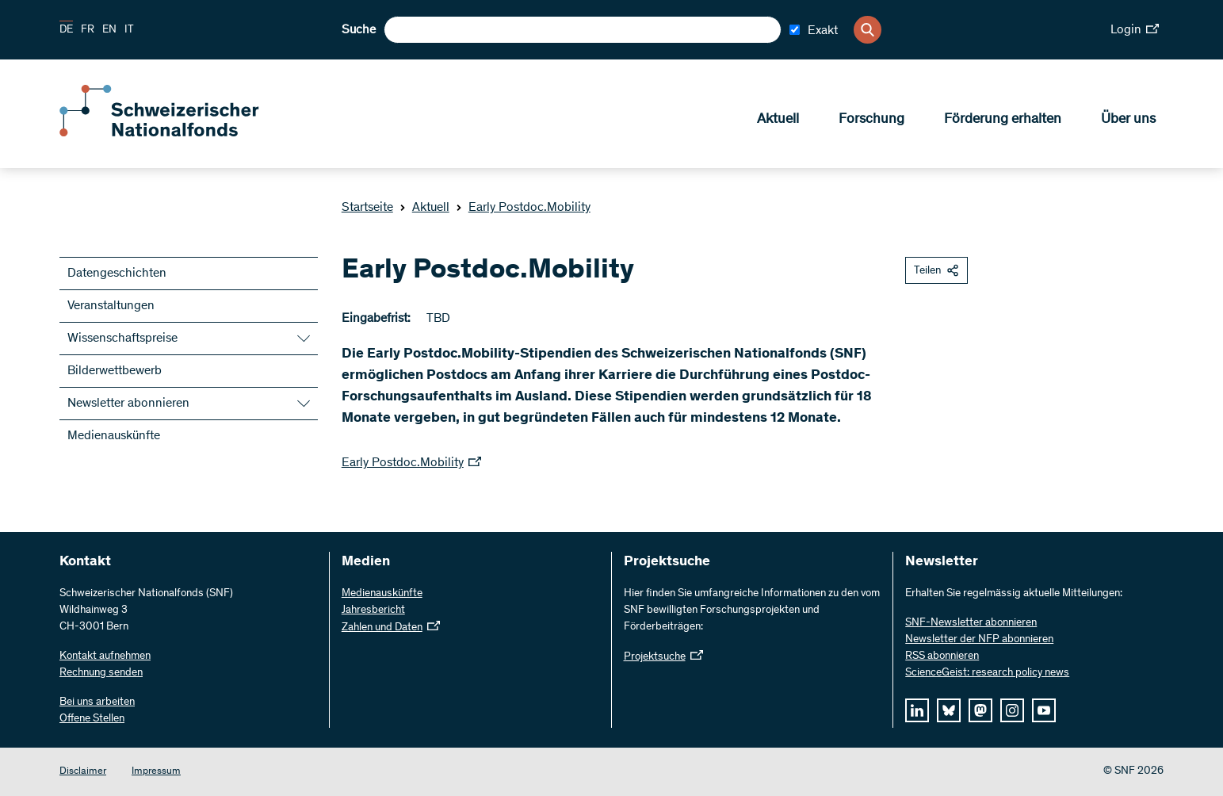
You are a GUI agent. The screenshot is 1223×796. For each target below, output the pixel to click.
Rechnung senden (101, 673)
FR (87, 30)
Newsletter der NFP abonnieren (979, 639)
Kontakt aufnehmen (105, 656)
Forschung (871, 120)
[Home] (174, 133)
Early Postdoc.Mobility (523, 207)
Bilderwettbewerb (114, 371)
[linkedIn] (917, 710)
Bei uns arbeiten (97, 702)
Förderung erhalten (1002, 120)
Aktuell (778, 120)
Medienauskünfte (113, 436)
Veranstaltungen (111, 306)
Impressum (156, 772)
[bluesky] (949, 710)
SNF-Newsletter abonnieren (971, 623)
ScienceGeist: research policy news (987, 673)
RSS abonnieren (942, 656)
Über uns (1128, 120)
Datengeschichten (116, 273)
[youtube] (1044, 710)
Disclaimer (82, 772)
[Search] (867, 30)
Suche (359, 30)
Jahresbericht (373, 610)
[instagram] (1012, 710)
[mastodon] (980, 710)
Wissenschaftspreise (122, 338)
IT (129, 30)
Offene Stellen (91, 719)
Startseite (367, 207)
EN (109, 30)
